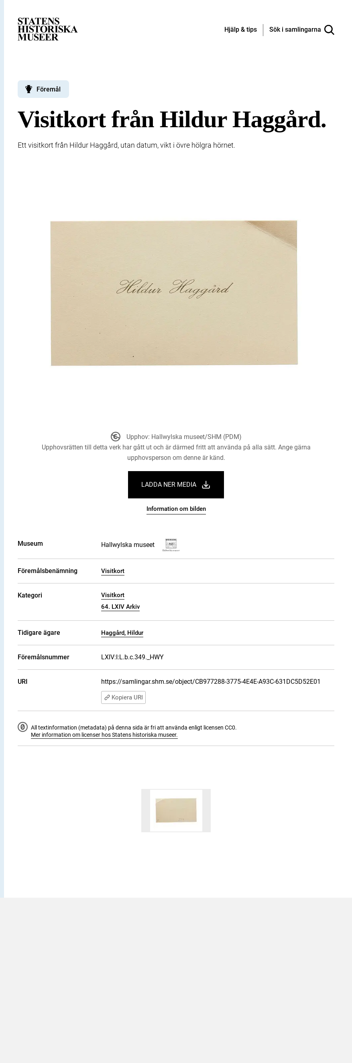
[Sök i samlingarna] (301, 30)
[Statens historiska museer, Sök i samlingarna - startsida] (48, 29)
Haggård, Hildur (122, 632)
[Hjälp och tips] (240, 30)
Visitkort (112, 571)
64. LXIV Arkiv (120, 606)
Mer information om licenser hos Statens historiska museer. (104, 735)
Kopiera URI (123, 697)
